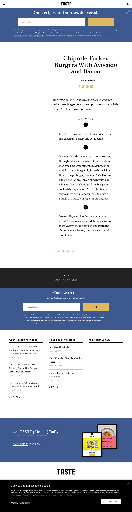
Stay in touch (20, 443)
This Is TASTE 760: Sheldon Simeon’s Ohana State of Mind (24, 384)
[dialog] (66, 496)
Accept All (111, 501)
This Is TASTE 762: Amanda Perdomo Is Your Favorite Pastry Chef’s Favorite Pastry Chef (25, 350)
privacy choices (66, 495)
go (101, 22)
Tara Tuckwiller (87, 80)
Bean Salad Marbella (59, 347)
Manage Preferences (20, 503)
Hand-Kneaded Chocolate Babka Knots (65, 359)
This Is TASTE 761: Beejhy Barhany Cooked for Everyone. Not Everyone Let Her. (24, 368)
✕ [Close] (128, 483)
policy (59, 36)
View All (14, 397)
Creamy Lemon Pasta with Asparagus (62, 374)
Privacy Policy (34, 495)
